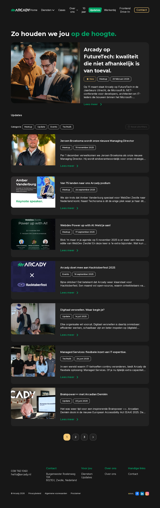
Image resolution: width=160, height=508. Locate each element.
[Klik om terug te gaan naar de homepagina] (20, 10)
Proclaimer (76, 493)
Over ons (74, 10)
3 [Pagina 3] (84, 437)
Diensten (48, 10)
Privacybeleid (34, 493)
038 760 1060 (19, 471)
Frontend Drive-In (125, 10)
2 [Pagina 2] (75, 437)
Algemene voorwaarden (56, 493)
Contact (141, 9)
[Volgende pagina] (93, 437)
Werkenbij (110, 10)
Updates (95, 10)
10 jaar (84, 10)
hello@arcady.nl (21, 474)
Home (33, 10)
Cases (61, 10)
